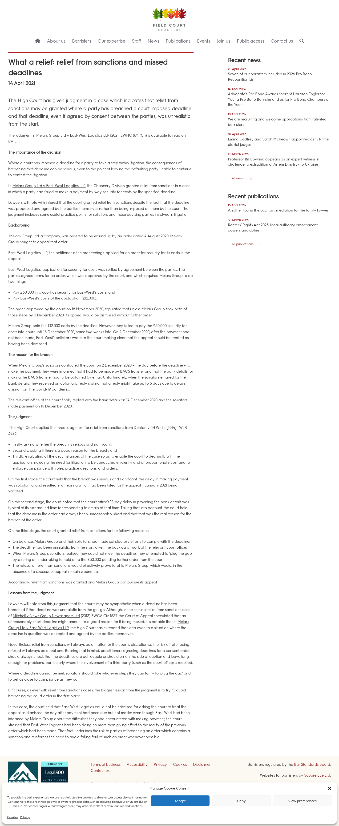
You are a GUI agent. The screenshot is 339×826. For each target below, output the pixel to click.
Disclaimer (202, 764)
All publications (243, 244)
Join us (223, 41)
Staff (136, 41)
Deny (241, 800)
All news (238, 178)
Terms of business (106, 764)
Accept (180, 800)
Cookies (12, 817)
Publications (178, 41)
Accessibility (137, 764)
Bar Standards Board (312, 764)
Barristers (81, 41)
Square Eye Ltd (317, 775)
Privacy (25, 817)
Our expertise (111, 41)
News (153, 41)
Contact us (282, 41)
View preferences (302, 800)
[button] (329, 788)
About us (56, 41)
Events (203, 41)
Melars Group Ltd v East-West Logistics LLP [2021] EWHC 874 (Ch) (91, 135)
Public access (250, 41)
